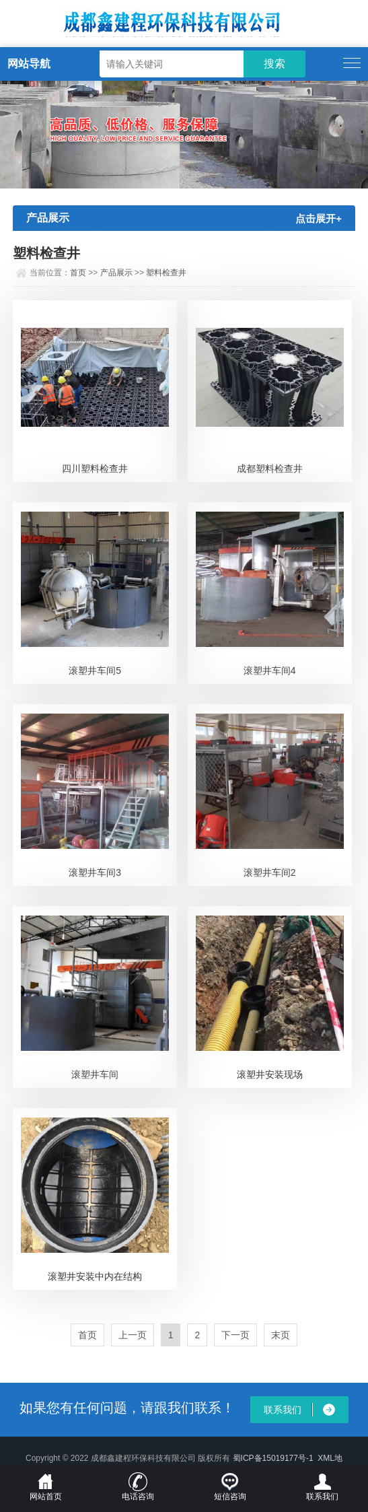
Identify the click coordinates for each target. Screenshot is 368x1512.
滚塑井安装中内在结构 (95, 1276)
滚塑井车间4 (270, 670)
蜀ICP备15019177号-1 (273, 1458)
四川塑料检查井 (95, 468)
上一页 (132, 1335)
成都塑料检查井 (270, 468)
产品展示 (116, 272)
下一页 (235, 1335)
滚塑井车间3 (95, 872)
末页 (280, 1335)
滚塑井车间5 (95, 670)
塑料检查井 (166, 272)
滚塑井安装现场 (270, 1074)
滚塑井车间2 (270, 872)
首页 (78, 272)
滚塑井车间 (94, 1074)
